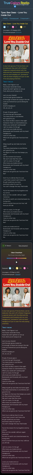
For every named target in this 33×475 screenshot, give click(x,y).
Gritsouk (18, 32)
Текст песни (7, 327)
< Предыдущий (14, 18)
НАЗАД (5, 18)
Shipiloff (17, 274)
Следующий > (24, 18)
